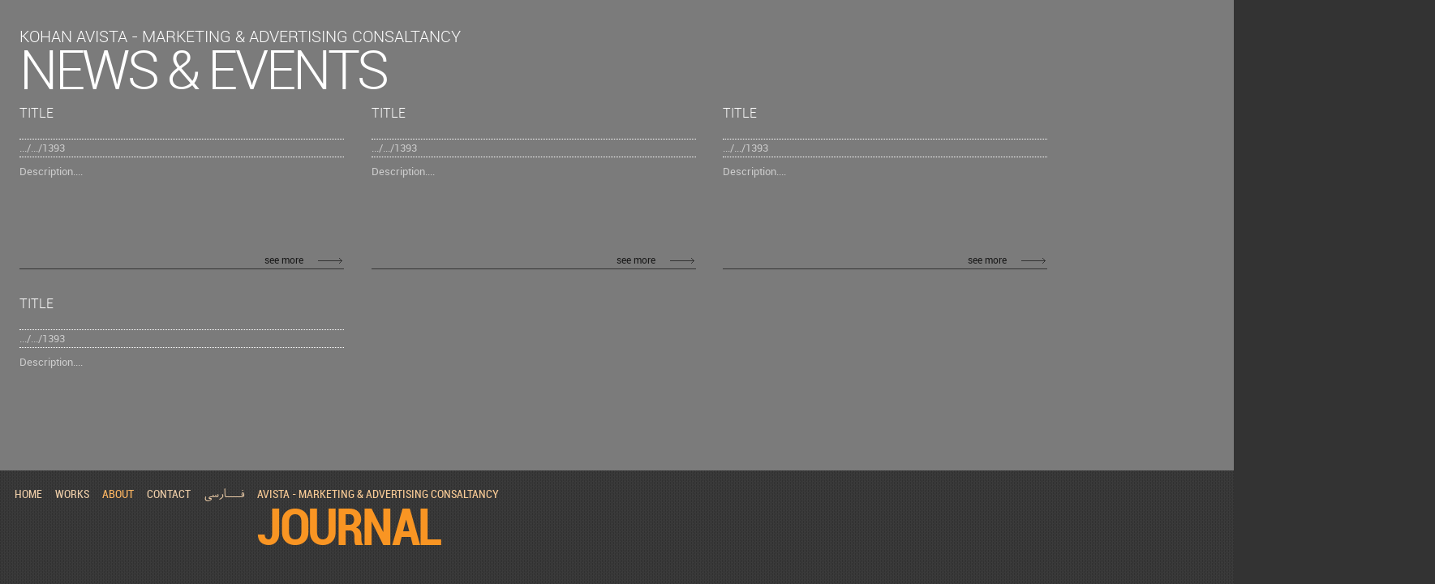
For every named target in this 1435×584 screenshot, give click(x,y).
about (118, 493)
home (28, 493)
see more (283, 259)
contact (169, 493)
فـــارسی (224, 495)
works (72, 493)
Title (36, 113)
